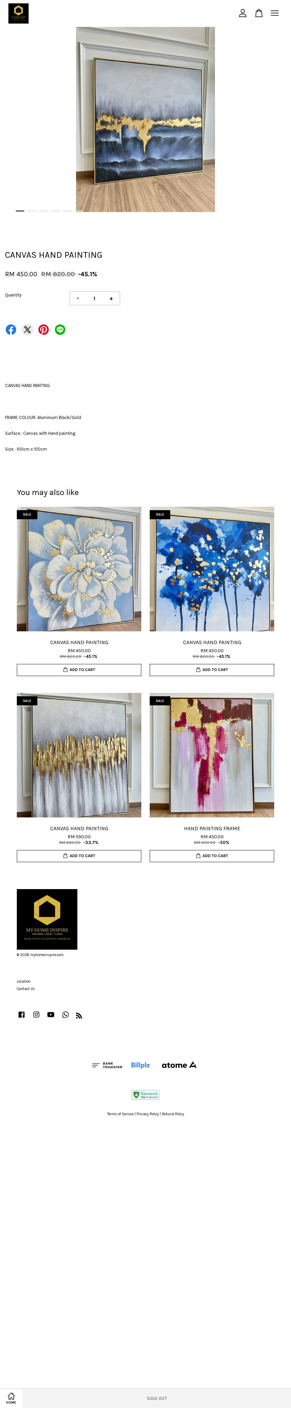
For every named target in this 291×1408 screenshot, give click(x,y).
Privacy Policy (148, 1114)
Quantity (13, 294)
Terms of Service (120, 1114)
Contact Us (26, 989)
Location (24, 981)
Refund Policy (173, 1114)
